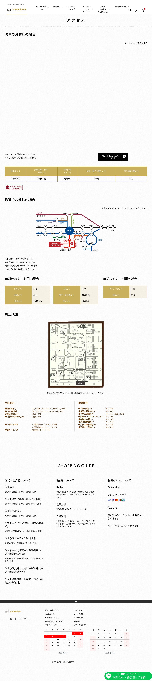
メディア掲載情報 (80, 625)
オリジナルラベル (87, 9)
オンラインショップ (71, 8)
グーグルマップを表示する (135, 43)
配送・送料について (52, 610)
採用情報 (77, 621)
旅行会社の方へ (121, 7)
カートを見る (78, 614)
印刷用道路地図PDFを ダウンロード (112, 156)
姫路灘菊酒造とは (41, 8)
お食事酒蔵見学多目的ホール (103, 9)
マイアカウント (79, 610)
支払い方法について (52, 618)
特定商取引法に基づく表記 (54, 621)
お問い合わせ (78, 618)
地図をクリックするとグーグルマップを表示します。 (124, 208)
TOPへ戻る (76, 601)
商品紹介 (56, 7)
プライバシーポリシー (53, 625)
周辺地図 (18, 158)
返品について (49, 614)
